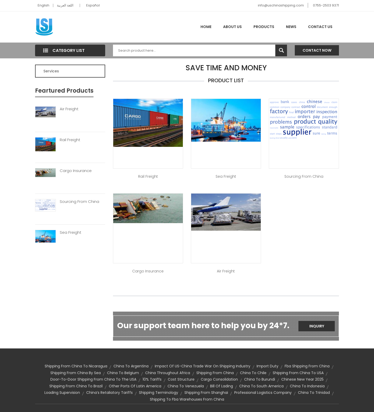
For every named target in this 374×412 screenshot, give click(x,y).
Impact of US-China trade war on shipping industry (202, 366)
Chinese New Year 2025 (302, 379)
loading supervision (62, 392)
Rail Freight (70, 139)
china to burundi (259, 379)
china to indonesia (307, 386)
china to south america (261, 386)
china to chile (253, 372)
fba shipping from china (307, 366)
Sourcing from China (303, 176)
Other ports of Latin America (135, 386)
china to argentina (131, 366)
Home (206, 26)
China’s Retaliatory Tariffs (109, 392)
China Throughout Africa (167, 372)
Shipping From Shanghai (206, 392)
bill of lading (221, 386)
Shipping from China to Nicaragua (76, 366)
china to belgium (123, 372)
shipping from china (215, 372)
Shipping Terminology (158, 392)
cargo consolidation (219, 379)
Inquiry (316, 326)
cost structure (181, 379)
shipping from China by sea (75, 372)
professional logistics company (263, 392)
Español (93, 5)
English (43, 5)
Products (263, 26)
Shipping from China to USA (298, 372)
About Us (232, 26)
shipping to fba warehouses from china (187, 399)
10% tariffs (152, 379)
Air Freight (69, 109)
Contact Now (317, 50)
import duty (267, 366)
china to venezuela (186, 386)
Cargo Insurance (76, 170)
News (291, 26)
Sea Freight (70, 232)
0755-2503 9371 (326, 5)
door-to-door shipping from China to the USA (93, 379)
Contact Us (320, 26)
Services (51, 71)
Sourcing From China (79, 201)
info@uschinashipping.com (281, 5)
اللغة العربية (65, 5)
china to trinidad (314, 392)
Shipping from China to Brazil (76, 386)
